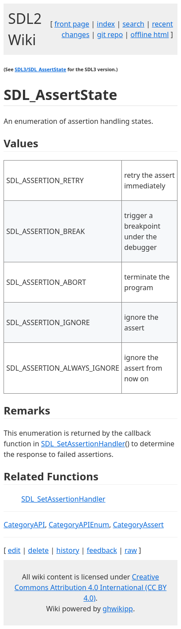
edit (14, 550)
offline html (150, 34)
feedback (102, 550)
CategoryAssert (138, 524)
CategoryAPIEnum (79, 524)
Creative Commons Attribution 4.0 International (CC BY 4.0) (90, 587)
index (106, 24)
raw (130, 550)
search (133, 24)
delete (38, 550)
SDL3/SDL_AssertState (40, 69)
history (68, 550)
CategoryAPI (24, 524)
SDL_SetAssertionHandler (83, 444)
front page (71, 24)
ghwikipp (117, 609)
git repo (110, 34)
